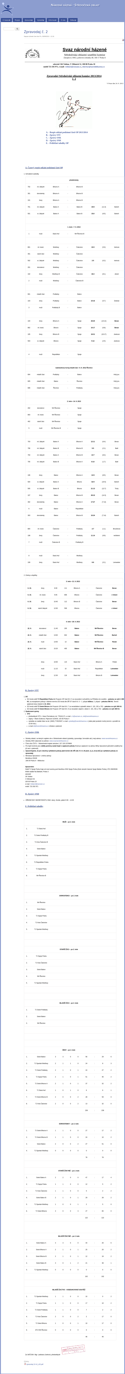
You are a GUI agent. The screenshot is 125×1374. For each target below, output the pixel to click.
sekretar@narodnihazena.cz (93, 67)
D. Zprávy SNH (32, 794)
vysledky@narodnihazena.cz (78, 721)
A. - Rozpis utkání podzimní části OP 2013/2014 (67, 133)
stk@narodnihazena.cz (91, 717)
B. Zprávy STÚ (32, 691)
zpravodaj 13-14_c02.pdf (34, 1365)
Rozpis (18, 20)
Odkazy (78, 21)
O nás (68, 20)
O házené (6, 21)
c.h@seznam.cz (76, 717)
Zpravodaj (30, 21)
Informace (56, 21)
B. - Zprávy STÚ (53, 135)
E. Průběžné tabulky (34, 807)
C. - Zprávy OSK (53, 138)
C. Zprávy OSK (32, 733)
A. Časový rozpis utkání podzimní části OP (44, 168)
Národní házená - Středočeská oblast (71, 4)
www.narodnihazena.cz (109, 739)
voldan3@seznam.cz (73, 67)
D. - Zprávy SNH (53, 141)
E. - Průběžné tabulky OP (57, 143)
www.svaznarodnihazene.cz (58, 741)
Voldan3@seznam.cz (37, 784)
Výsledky (43, 21)
